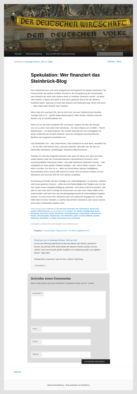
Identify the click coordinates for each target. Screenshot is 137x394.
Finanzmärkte (84, 213)
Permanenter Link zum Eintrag (68, 218)
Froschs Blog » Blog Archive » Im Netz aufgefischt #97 (66, 230)
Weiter (119, 62)
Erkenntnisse (84, 209)
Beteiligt (86, 211)
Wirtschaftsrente (44, 211)
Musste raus (94, 209)
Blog (92, 211)
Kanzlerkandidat (43, 216)
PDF (45, 115)
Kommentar (37, 293)
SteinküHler (44, 218)
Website (36, 354)
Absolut (70, 211)
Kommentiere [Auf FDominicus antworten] (40, 265)
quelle (76, 216)
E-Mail (35, 341)
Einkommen (59, 213)
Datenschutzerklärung (34, 54)
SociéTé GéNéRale (86, 216)
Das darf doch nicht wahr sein (68, 209)
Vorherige (110, 62)
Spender (96, 216)
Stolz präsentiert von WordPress (78, 385)
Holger (50, 62)
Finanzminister (95, 213)
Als (75, 211)
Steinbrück (35, 218)
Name (35, 329)
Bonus (97, 211)
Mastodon (17, 372)
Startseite (18, 54)
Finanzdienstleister (72, 213)
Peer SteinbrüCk (67, 216)
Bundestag (35, 213)
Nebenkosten (55, 216)
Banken (80, 211)
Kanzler (33, 216)
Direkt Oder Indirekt (47, 213)
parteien (34, 211)
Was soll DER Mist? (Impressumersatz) (60, 54)
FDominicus (38, 240)
